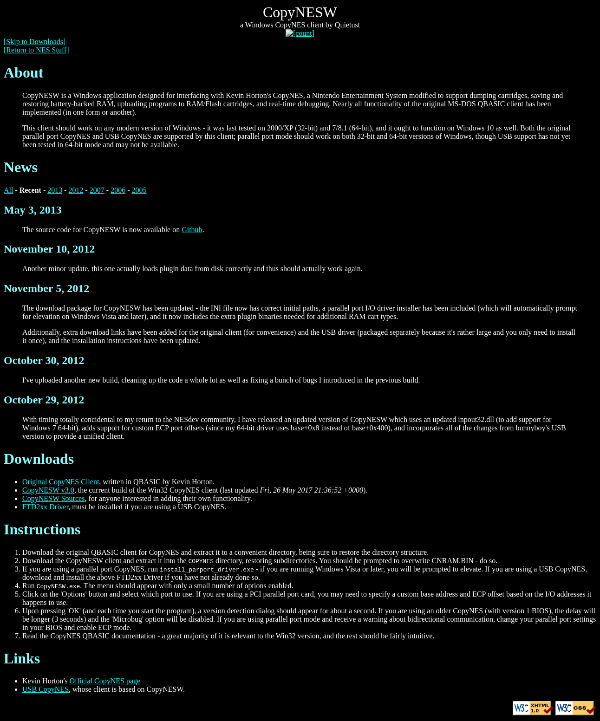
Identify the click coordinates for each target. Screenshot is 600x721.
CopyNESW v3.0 (48, 490)
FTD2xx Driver (45, 507)
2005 (139, 190)
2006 (118, 190)
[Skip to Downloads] (34, 41)
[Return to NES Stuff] (36, 50)
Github (192, 230)
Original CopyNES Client (60, 482)
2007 (97, 190)
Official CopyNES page (105, 681)
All (8, 190)
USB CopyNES (45, 689)
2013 (54, 190)
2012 (76, 190)
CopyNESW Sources (53, 498)
